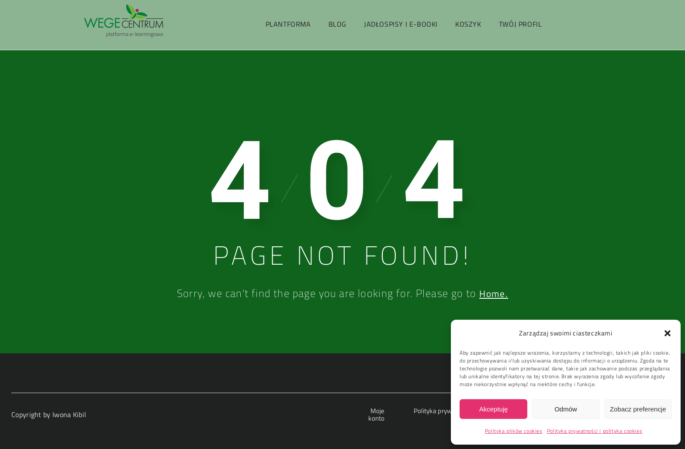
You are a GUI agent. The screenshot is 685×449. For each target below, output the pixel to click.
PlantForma (288, 24)
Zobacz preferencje (638, 409)
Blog (337, 24)
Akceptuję (493, 409)
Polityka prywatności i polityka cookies (594, 431)
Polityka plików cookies (514, 431)
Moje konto (375, 414)
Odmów (565, 409)
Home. (494, 293)
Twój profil (520, 24)
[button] (667, 333)
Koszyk (468, 24)
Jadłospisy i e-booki (401, 24)
